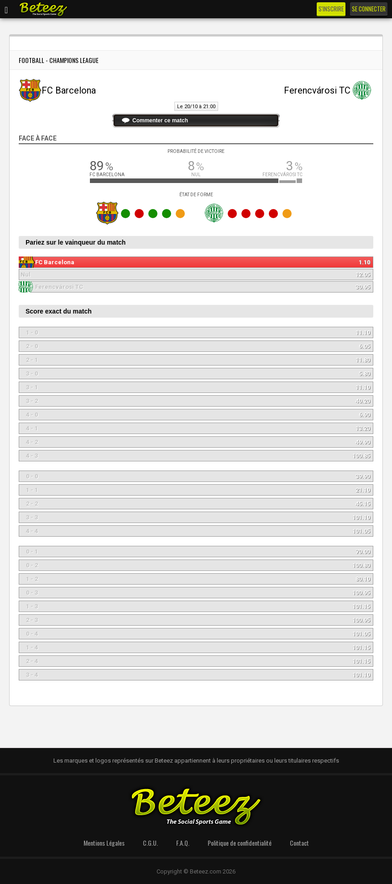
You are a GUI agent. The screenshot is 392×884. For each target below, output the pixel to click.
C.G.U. (150, 842)
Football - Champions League (59, 60)
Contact (299, 842)
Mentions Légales (104, 842)
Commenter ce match (160, 120)
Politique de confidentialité (240, 842)
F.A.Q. (182, 842)
